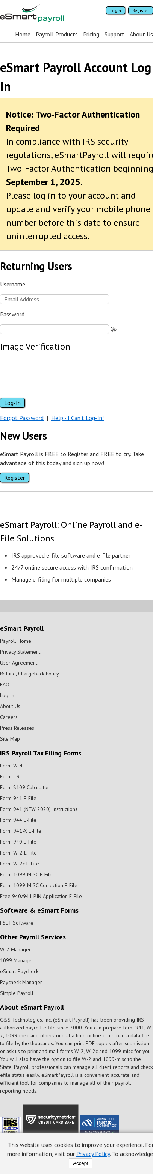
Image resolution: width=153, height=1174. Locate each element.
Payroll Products (56, 34)
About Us (141, 34)
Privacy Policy (92, 1153)
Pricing (91, 34)
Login (115, 10)
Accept (80, 1163)
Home (22, 34)
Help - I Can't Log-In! (77, 418)
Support (114, 34)
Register (140, 10)
